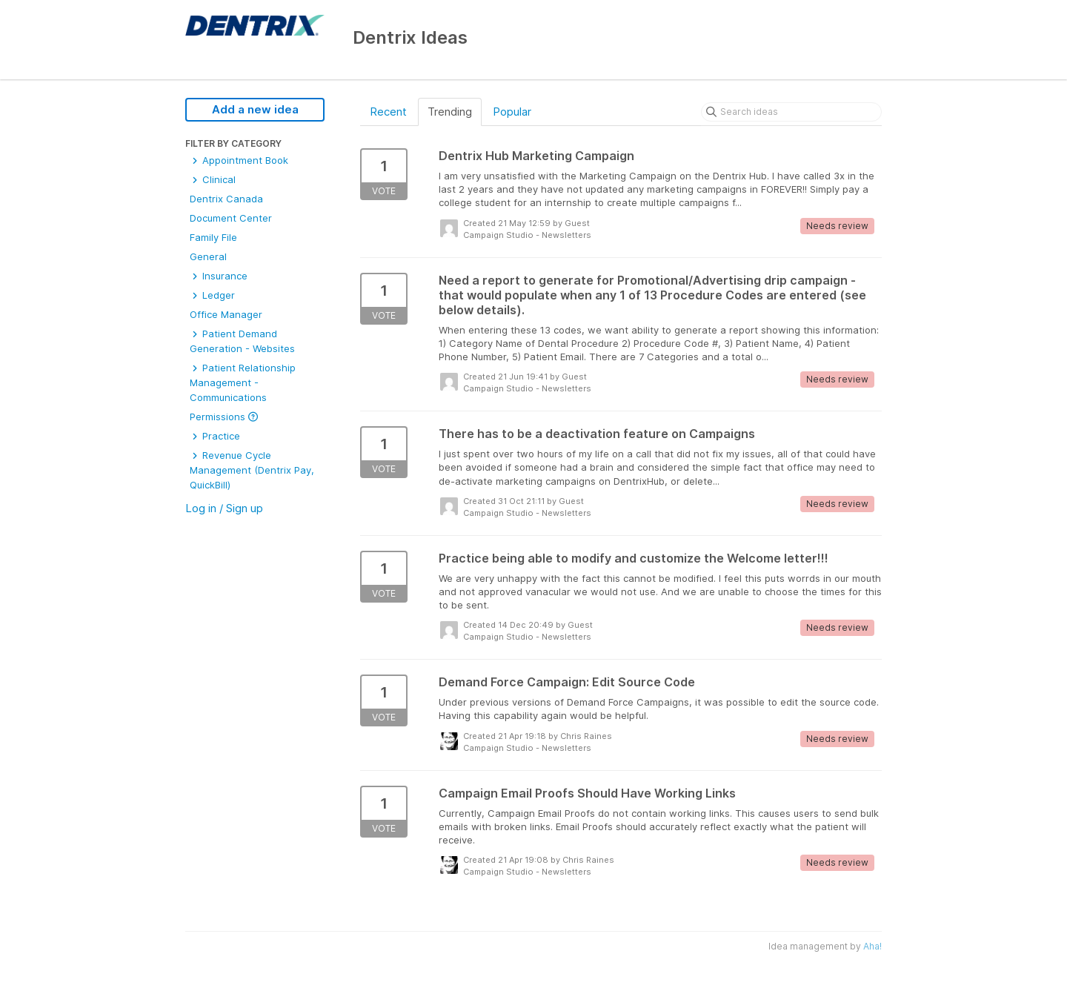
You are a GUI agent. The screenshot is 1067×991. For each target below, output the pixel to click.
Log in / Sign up (224, 508)
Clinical (213, 179)
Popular (512, 112)
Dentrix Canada (226, 199)
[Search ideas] (791, 112)
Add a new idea (255, 109)
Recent (388, 112)
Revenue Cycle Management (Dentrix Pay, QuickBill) (252, 470)
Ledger (212, 295)
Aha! (872, 946)
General (208, 256)
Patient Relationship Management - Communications (243, 382)
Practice (215, 436)
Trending (450, 112)
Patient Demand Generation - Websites (242, 341)
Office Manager (226, 314)
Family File (213, 237)
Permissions (224, 416)
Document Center (231, 218)
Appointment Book (239, 160)
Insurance (218, 276)
